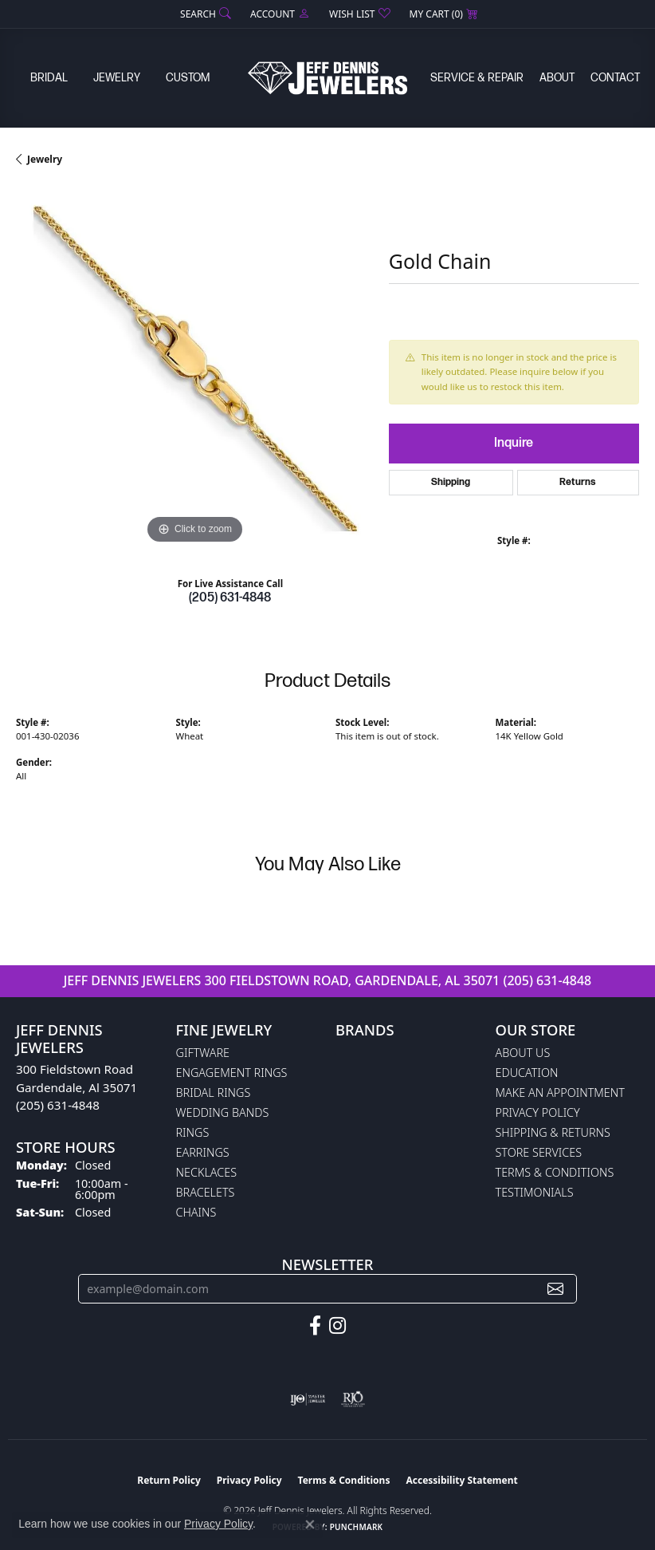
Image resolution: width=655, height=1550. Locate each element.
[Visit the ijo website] (308, 1399)
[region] (194, 369)
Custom (188, 78)
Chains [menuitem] (196, 1212)
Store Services (539, 1152)
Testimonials (535, 1192)
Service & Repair (477, 78)
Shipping (450, 482)
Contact (615, 78)
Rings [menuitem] (193, 1132)
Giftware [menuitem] (202, 1052)
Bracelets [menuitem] (205, 1192)
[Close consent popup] (310, 1524)
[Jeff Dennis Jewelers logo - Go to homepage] (327, 77)
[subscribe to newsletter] (555, 1289)
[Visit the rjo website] (353, 1399)
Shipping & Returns (553, 1132)
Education (527, 1072)
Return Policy (169, 1480)
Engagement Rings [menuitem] (232, 1072)
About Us (523, 1052)
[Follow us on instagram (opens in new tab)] (337, 1325)
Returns (577, 482)
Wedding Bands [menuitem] (222, 1112)
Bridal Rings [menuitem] (213, 1092)
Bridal (49, 78)
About (557, 78)
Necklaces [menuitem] (206, 1172)
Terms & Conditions (555, 1172)
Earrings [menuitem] (202, 1152)
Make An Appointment (560, 1092)
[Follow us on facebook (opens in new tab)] (315, 1325)
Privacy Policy (538, 1112)
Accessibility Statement (461, 1480)
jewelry (44, 159)
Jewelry (116, 78)
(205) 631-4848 (230, 597)
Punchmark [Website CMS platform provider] (356, 1526)
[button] (204, 14)
